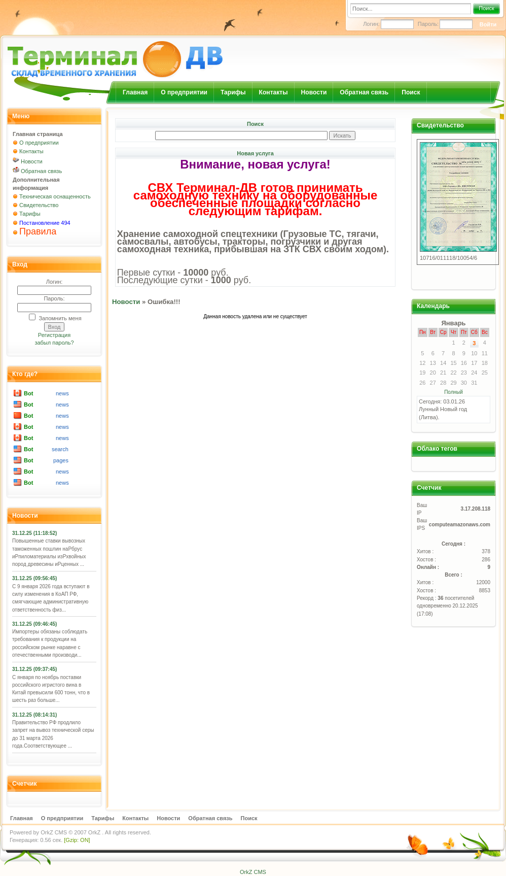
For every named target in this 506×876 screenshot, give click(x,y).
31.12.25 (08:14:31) (34, 715)
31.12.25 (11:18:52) (34, 533)
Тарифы (233, 92)
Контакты (273, 92)
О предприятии (184, 92)
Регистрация (54, 335)
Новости (314, 92)
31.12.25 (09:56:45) (34, 578)
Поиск (486, 8)
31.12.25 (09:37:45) (34, 669)
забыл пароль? (54, 343)
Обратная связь (364, 92)
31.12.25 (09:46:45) (34, 624)
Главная (135, 92)
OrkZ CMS (54, 832)
